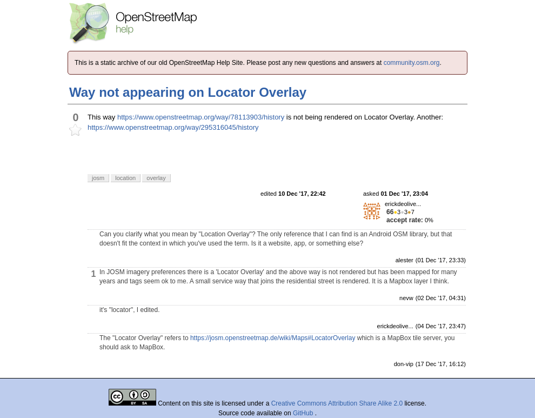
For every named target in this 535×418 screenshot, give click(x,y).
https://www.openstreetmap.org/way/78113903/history (200, 117)
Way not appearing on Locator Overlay (187, 92)
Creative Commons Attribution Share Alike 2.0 (337, 403)
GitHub (304, 413)
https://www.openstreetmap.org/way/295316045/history (173, 127)
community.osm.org (412, 63)
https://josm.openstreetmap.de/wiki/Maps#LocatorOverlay (272, 338)
